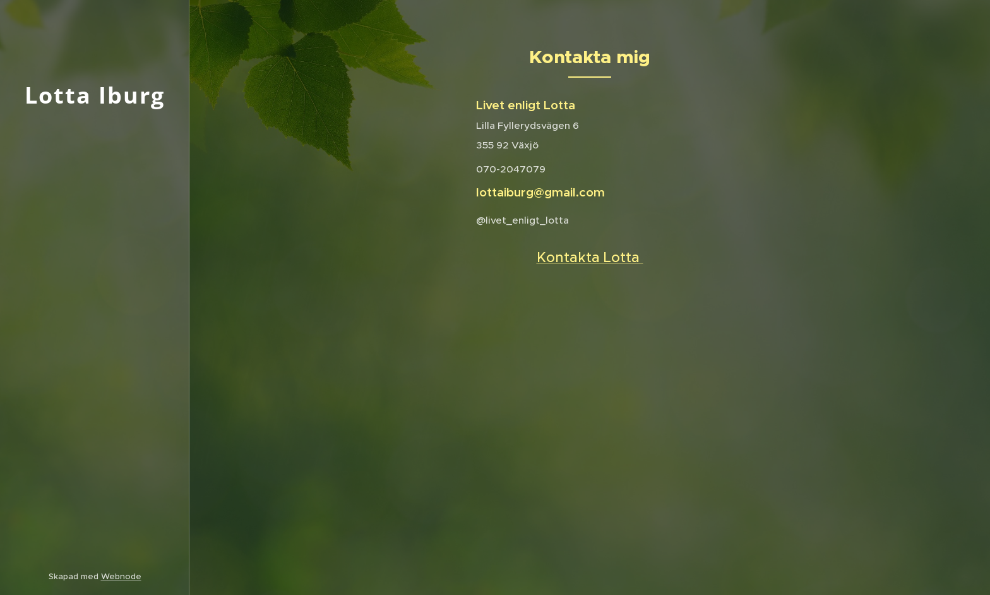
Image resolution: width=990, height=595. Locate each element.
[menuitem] (95, 229)
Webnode (121, 576)
